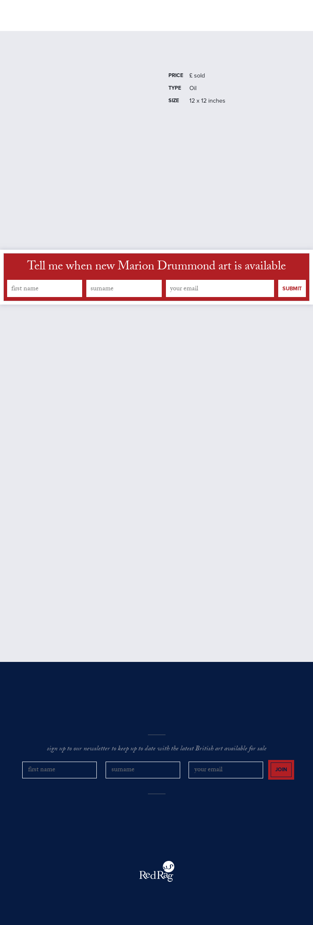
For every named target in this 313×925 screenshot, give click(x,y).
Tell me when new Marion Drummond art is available (156, 268)
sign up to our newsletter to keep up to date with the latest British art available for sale (156, 749)
